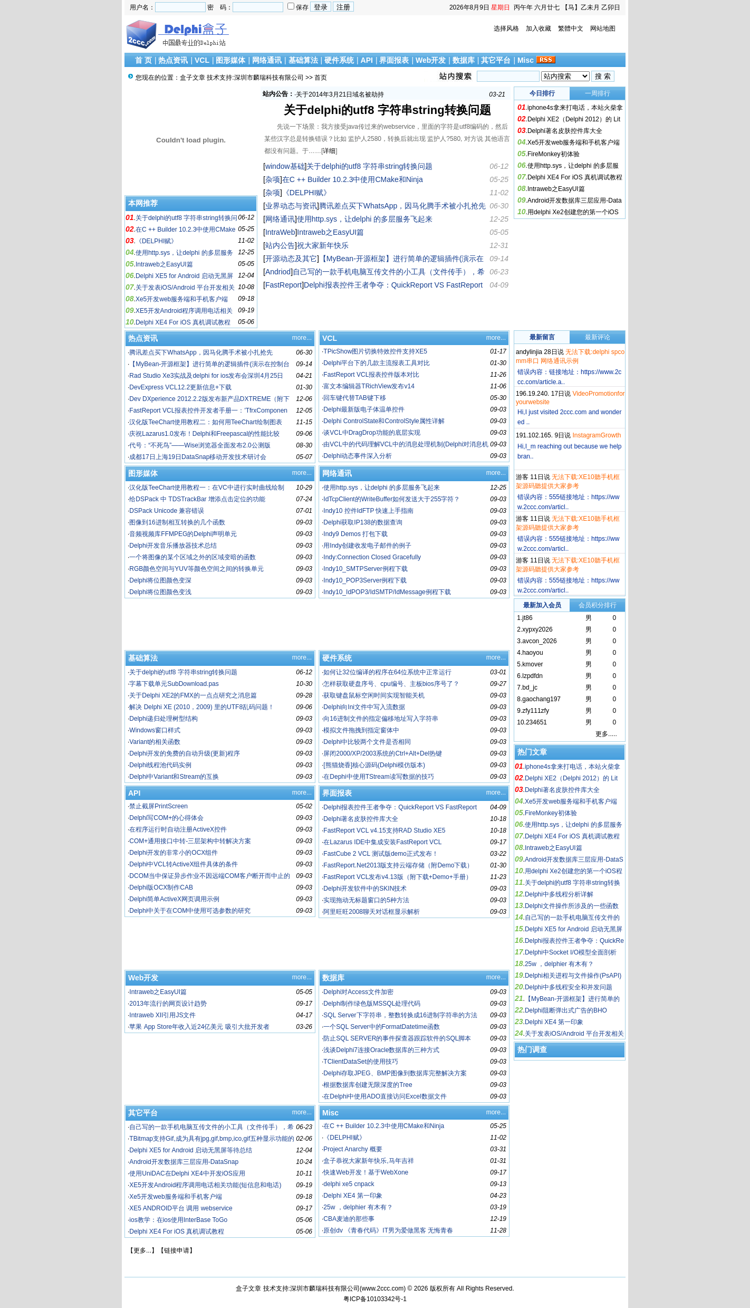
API (367, 60)
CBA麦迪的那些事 (348, 1219)
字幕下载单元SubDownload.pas (173, 684)
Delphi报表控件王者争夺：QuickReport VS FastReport (393, 285)
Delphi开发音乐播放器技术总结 (173, 545)
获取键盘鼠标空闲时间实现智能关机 (374, 695)
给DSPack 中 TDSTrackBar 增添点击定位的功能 (197, 499)
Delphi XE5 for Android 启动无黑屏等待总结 (190, 1150)
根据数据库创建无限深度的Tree (367, 1085)
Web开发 (431, 60)
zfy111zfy (535, 710)
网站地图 (603, 28)
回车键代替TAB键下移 (354, 398)
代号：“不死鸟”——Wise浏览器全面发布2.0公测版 (199, 445)
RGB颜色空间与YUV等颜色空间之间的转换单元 (196, 568)
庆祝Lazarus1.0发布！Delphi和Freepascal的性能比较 (204, 433)
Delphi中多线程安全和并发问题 (568, 987)
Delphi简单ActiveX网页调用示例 (174, 899)
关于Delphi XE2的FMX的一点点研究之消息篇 (192, 695)
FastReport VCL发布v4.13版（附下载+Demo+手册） (397, 877)
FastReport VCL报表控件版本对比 (371, 374)
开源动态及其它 (291, 258)
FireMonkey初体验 (553, 154)
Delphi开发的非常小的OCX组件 (173, 852)
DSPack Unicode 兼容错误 (166, 510)
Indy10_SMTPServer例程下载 (365, 568)
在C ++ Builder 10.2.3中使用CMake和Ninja (352, 179)
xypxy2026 (537, 629)
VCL (202, 60)
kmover (532, 664)
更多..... (606, 734)
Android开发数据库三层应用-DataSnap (183, 1162)
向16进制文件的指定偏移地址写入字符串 (380, 718)
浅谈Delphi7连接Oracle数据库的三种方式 (381, 1050)
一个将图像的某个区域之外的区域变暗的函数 (192, 557)
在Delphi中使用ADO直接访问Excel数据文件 (384, 1096)
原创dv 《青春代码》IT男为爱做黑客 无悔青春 (388, 1230)
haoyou (532, 652)
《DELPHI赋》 (156, 241)
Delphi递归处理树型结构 (163, 718)
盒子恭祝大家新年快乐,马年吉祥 (368, 1160)
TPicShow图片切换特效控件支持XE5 (375, 351)
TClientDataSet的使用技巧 (360, 1061)
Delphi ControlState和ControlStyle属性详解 (383, 421)
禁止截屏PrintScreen (158, 806)
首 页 (143, 60)
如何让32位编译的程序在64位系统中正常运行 (387, 672)
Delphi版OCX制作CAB (161, 887)
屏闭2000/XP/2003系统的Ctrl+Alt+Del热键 (382, 753)
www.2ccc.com (382, 1288)
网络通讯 (267, 60)
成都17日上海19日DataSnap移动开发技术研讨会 (197, 457)
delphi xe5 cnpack (348, 1184)
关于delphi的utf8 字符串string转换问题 (387, 110)
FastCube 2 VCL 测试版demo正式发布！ (380, 853)
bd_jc (529, 687)
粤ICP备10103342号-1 (375, 1299)
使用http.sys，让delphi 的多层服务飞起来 (365, 219)
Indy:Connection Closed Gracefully (372, 557)
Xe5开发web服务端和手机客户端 (182, 299)
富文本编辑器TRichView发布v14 (368, 386)
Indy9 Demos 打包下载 (355, 534)
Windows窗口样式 (154, 730)
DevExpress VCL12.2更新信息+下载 (180, 387)
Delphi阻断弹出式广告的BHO (566, 1010)
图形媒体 (230, 60)
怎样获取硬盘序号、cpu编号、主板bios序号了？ (391, 684)
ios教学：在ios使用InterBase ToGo (178, 1220)
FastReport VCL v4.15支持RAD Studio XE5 (384, 830)
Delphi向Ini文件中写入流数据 (364, 707)
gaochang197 (541, 699)
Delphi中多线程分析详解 (559, 894)
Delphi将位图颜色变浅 (160, 592)
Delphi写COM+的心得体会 (166, 818)
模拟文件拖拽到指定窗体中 (361, 730)
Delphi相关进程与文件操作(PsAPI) (573, 975)
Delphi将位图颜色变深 (160, 580)
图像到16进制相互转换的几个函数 (177, 522)
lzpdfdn (532, 676)
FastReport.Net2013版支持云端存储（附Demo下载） (398, 865)
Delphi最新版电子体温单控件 (364, 409)
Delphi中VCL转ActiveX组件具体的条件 (183, 864)
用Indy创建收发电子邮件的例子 (367, 545)
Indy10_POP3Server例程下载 (365, 580)
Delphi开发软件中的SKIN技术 (365, 888)
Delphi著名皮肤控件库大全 (564, 131)
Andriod (278, 272)
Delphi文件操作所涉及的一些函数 (572, 906)
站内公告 (280, 245)
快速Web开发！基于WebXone (365, 1172)
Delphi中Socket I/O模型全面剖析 (571, 952)
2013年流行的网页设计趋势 (168, 1003)
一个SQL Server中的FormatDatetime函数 (381, 1026)
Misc (525, 60)
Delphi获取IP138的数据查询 (362, 522)
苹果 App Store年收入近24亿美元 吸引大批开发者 (199, 1026)
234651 (536, 722)
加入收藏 (538, 28)
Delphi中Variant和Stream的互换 (174, 776)
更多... (142, 1250)
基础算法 (303, 60)
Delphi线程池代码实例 (160, 765)
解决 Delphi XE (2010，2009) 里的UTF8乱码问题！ (201, 707)
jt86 (527, 618)
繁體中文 (570, 28)
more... (302, 337)
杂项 (272, 179)
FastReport (283, 285)
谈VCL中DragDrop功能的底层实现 (371, 432)
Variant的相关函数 (154, 742)
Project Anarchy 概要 (352, 1149)
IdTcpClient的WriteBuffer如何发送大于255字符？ (391, 499)
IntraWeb (280, 232)
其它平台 (496, 60)
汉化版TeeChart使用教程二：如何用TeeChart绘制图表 (205, 422)
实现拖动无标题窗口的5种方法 (366, 900)
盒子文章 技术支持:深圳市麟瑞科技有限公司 (242, 77)
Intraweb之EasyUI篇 (164, 264)
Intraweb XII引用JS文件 (162, 1015)
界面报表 (394, 60)
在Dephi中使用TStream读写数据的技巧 (378, 776)
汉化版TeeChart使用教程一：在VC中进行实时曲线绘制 (206, 487)
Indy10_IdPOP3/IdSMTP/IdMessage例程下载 (386, 592)
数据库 (464, 60)
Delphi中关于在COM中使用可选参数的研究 (190, 910)
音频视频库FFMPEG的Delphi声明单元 (183, 534)
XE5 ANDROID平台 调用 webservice (180, 1208)
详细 (329, 151)
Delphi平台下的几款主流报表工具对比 (376, 363)
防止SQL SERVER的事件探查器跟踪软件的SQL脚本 (397, 1038)
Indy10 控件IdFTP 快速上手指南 (368, 510)
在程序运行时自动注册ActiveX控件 (178, 829)
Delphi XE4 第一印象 (352, 1195)
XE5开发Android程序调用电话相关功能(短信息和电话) (205, 1185)
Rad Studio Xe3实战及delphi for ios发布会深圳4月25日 (206, 375)
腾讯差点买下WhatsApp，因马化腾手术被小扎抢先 (402, 206)
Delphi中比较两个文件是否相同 (367, 742)
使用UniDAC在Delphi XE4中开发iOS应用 (187, 1173)
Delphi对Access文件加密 (358, 992)
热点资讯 (173, 60)
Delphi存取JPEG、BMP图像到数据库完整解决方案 (394, 1073)
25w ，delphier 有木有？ (357, 1207)
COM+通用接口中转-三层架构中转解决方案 (190, 841)
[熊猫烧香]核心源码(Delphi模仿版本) (374, 765)
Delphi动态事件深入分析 (357, 456)
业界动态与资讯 (291, 206)
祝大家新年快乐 (318, 94)
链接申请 (176, 1250)
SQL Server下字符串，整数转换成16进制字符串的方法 (400, 1015)
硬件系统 (339, 60)
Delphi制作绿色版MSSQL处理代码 (371, 1003)
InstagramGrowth (596, 435)
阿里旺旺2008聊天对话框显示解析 (371, 911)
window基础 (285, 166)
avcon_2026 (539, 641)
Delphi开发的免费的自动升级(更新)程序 (184, 753)
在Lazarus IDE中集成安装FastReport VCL (382, 842)
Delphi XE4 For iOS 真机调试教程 (183, 322)
